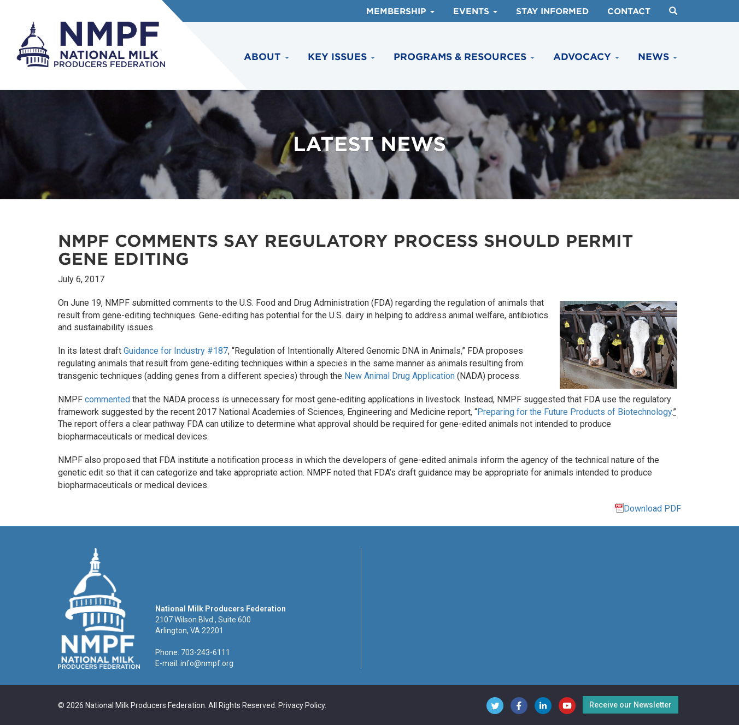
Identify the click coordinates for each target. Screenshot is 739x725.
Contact (628, 11)
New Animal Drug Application (399, 376)
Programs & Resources (464, 56)
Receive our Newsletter (630, 704)
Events (475, 11)
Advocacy (586, 56)
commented (107, 399)
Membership (400, 11)
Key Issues (341, 56)
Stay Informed (552, 11)
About (266, 56)
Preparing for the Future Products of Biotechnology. (575, 412)
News (657, 56)
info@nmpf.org (206, 663)
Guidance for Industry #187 (176, 351)
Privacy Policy (301, 705)
